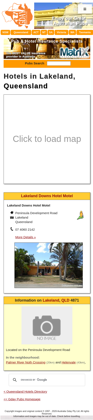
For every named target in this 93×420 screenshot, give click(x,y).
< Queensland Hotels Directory (25, 391)
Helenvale (69, 362)
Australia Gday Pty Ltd (68, 411)
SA (51, 32)
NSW (5, 32)
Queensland (21, 32)
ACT (36, 32)
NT (44, 32)
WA (72, 32)
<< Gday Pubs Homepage (22, 399)
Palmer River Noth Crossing (25, 362)
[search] (46, 380)
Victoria (61, 32)
